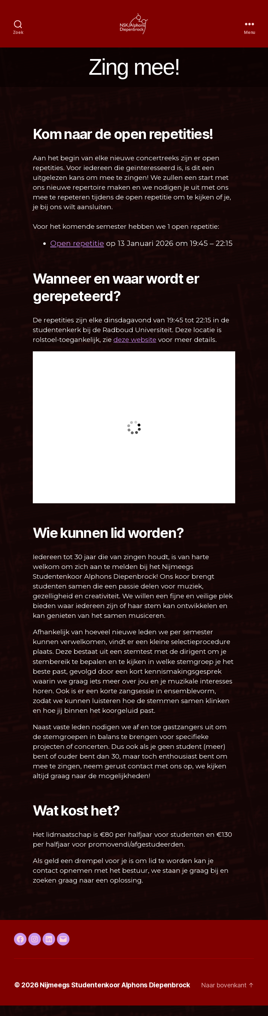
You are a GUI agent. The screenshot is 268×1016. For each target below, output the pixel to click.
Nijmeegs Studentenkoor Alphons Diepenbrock (115, 996)
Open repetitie (77, 253)
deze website (134, 350)
